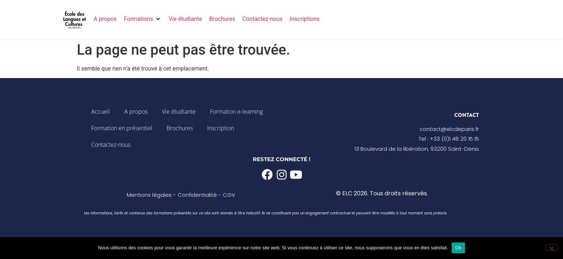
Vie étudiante (179, 111)
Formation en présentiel (121, 128)
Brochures (180, 128)
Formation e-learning (236, 111)
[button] (142, 19)
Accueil (100, 111)
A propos (136, 111)
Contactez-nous (110, 145)
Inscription (220, 128)
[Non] (551, 247)
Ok (458, 247)
